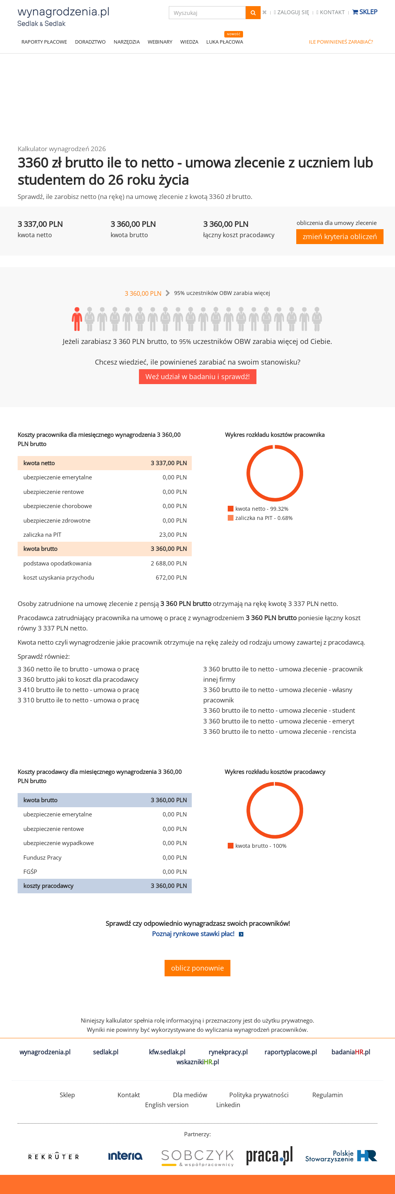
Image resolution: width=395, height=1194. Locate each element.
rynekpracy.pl (228, 1052)
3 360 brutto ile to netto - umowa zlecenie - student (279, 710)
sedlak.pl (105, 1052)
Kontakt (331, 12)
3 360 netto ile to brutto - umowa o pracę (78, 669)
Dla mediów (190, 1095)
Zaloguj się (291, 12)
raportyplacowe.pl (290, 1052)
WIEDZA (189, 41)
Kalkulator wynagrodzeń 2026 (62, 148)
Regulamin (327, 1095)
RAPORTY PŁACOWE (44, 41)
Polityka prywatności (259, 1095)
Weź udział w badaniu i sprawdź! (197, 376)
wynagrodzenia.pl (45, 1052)
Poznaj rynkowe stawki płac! (193, 933)
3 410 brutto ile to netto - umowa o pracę (78, 689)
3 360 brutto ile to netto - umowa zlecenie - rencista (279, 731)
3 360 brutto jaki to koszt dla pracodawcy (78, 679)
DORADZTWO (90, 41)
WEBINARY (160, 41)
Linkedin (228, 1105)
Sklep (364, 11)
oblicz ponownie (197, 967)
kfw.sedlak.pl (167, 1052)
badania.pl (350, 1052)
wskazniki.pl (197, 1062)
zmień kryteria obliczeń (340, 236)
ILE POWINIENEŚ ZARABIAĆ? (341, 41)
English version (167, 1105)
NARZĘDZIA (127, 41)
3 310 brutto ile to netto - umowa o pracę (78, 700)
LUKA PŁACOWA (224, 41)
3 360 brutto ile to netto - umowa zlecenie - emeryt (278, 721)
